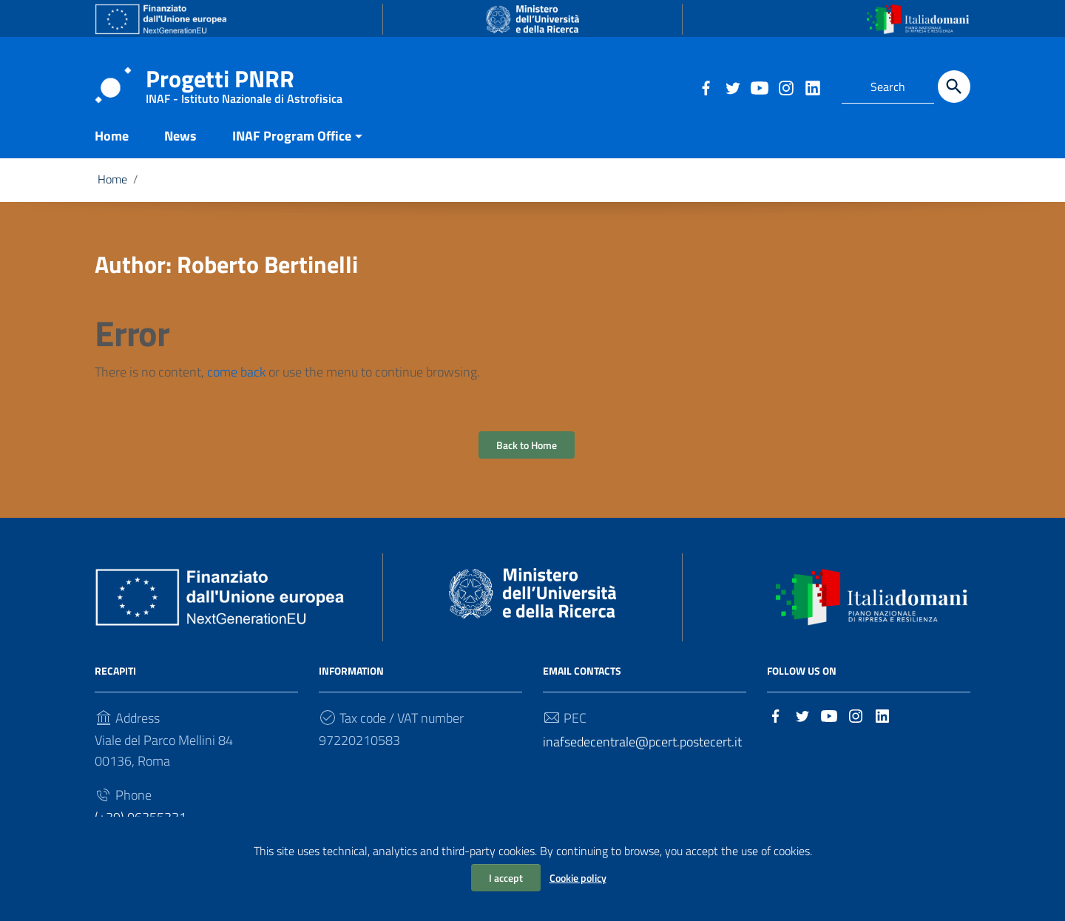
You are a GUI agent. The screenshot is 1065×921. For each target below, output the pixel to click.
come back (236, 379)
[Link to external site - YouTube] (759, 86)
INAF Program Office (291, 143)
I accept (506, 877)
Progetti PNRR (244, 82)
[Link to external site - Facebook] (705, 86)
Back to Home (526, 452)
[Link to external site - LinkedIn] (812, 86)
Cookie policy (578, 877)
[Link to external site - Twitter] (732, 86)
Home (112, 143)
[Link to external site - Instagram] (785, 86)
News (180, 143)
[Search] (954, 86)
